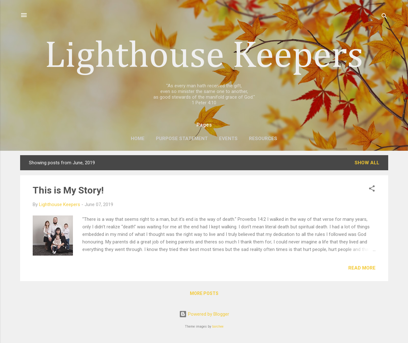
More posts (204, 293)
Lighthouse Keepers (204, 56)
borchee (217, 326)
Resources (263, 138)
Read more (362, 268)
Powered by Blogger (204, 314)
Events (228, 138)
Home (138, 138)
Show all (367, 163)
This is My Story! (68, 190)
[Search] (384, 17)
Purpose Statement (182, 138)
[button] (372, 189)
